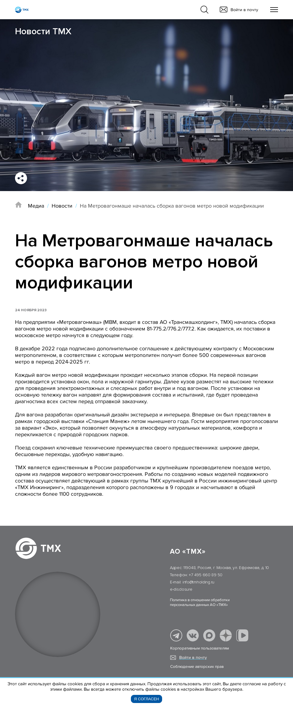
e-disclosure (181, 589)
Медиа (36, 205)
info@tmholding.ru (198, 582)
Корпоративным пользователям (199, 648)
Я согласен (146, 699)
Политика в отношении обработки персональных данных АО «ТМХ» (200, 602)
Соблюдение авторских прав (197, 666)
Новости (62, 205)
